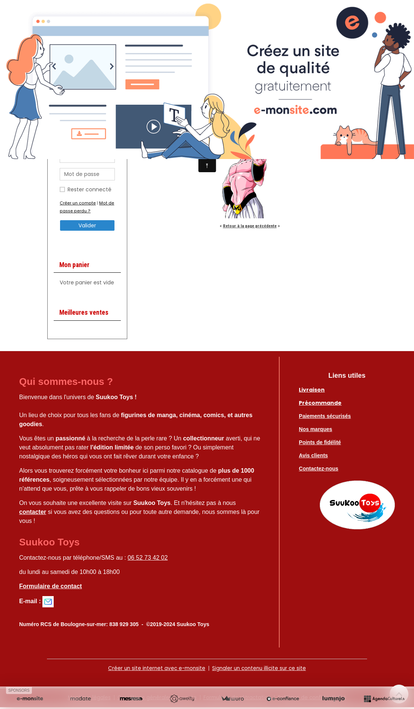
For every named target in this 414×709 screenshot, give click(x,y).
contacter (32, 514)
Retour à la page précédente (250, 227)
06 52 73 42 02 (148, 559)
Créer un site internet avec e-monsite (154, 670)
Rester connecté (89, 191)
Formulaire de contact (50, 588)
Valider (87, 227)
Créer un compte (77, 205)
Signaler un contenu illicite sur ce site (260, 670)
